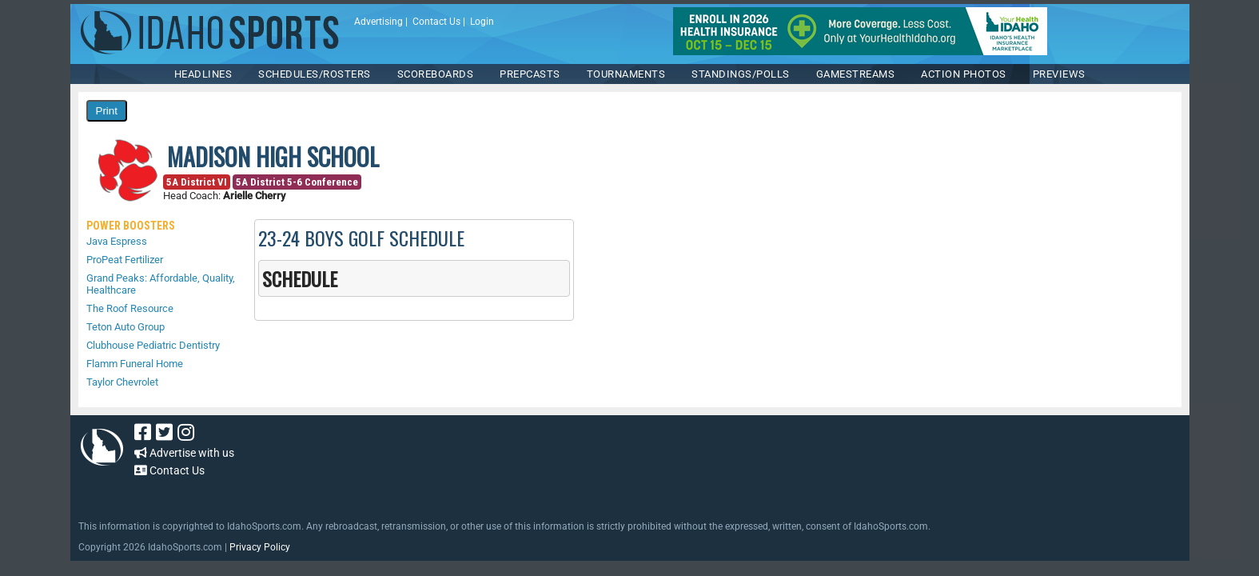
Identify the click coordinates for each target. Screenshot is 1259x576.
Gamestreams (855, 74)
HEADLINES (203, 74)
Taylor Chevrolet (122, 382)
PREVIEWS (1059, 74)
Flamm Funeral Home (134, 364)
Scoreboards (435, 74)
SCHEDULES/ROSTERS (314, 74)
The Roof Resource (129, 308)
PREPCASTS (530, 74)
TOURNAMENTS (626, 74)
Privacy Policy (259, 547)
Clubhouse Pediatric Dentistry (153, 345)
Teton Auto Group (125, 327)
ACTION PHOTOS (963, 74)
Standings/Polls (740, 74)
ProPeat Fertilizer (124, 260)
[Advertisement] (585, 459)
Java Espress (116, 241)
